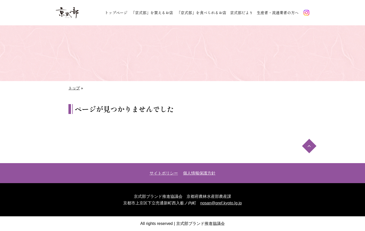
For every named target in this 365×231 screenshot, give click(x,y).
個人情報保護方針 (199, 173)
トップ (74, 88)
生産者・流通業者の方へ (278, 12)
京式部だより (241, 12)
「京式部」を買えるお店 (152, 12)
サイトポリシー (164, 173)
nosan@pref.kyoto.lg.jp (221, 203)
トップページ (116, 12)
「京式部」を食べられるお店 (201, 12)
